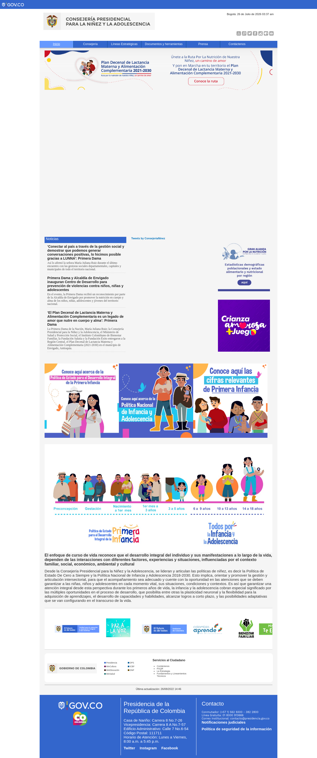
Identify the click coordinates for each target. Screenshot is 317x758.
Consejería (90, 44)
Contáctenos (237, 44)
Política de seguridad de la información (237, 729)
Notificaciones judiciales (223, 722)
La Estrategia (163, 671)
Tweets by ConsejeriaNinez (148, 238)
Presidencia (111, 662)
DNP (132, 670)
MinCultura (111, 666)
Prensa (203, 44)
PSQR (160, 668)
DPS (132, 662)
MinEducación (112, 670)
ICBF (132, 666)
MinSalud (110, 674)
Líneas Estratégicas (124, 44)
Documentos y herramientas (164, 44)
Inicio (56, 44)
